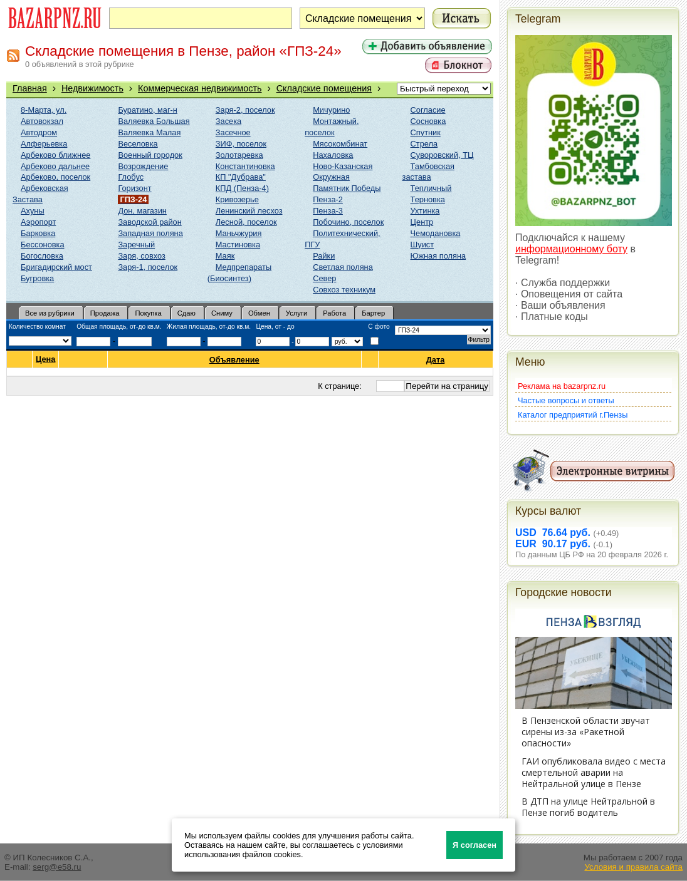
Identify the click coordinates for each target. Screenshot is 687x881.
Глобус (131, 177)
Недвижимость (92, 88)
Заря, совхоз (141, 255)
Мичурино (331, 110)
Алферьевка (44, 143)
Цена (45, 359)
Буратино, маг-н (147, 110)
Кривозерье (237, 199)
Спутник (426, 132)
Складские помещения (324, 88)
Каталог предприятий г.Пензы (572, 415)
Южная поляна (438, 255)
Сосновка (428, 121)
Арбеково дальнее (55, 166)
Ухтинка (425, 210)
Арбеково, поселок (55, 177)
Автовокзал (42, 121)
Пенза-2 (328, 199)
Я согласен (474, 845)
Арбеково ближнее (55, 155)
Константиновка (245, 166)
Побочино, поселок (348, 222)
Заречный (136, 244)
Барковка (38, 233)
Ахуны (33, 210)
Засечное (233, 132)
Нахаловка (333, 155)
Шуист (422, 244)
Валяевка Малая (149, 132)
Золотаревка (239, 155)
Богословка (42, 255)
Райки (324, 255)
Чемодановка (436, 233)
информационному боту (571, 249)
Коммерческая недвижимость (200, 88)
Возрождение (143, 166)
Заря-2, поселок (245, 110)
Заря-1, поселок (147, 267)
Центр (422, 222)
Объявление (234, 359)
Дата (436, 359)
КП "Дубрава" (241, 177)
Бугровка (37, 278)
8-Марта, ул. (43, 110)
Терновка (428, 199)
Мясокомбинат (340, 143)
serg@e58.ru (57, 867)
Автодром (39, 132)
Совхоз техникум (344, 289)
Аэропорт (38, 222)
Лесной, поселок (246, 222)
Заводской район (149, 222)
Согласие (428, 110)
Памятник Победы (346, 188)
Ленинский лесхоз (249, 210)
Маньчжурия (239, 233)
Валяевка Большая (153, 121)
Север (324, 278)
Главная (30, 88)
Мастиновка (238, 244)
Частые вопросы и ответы (566, 400)
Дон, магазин (142, 210)
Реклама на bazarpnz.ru (562, 386)
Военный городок (150, 155)
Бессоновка (43, 244)
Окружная (331, 177)
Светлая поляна (343, 267)
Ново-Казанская (342, 166)
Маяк (225, 255)
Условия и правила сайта (633, 867)
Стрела (424, 143)
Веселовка (137, 143)
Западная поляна (150, 233)
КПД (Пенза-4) (242, 188)
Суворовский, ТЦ (442, 155)
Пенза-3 (328, 210)
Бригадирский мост (56, 267)
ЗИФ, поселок (241, 143)
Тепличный (431, 188)
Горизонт (134, 188)
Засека (228, 121)
